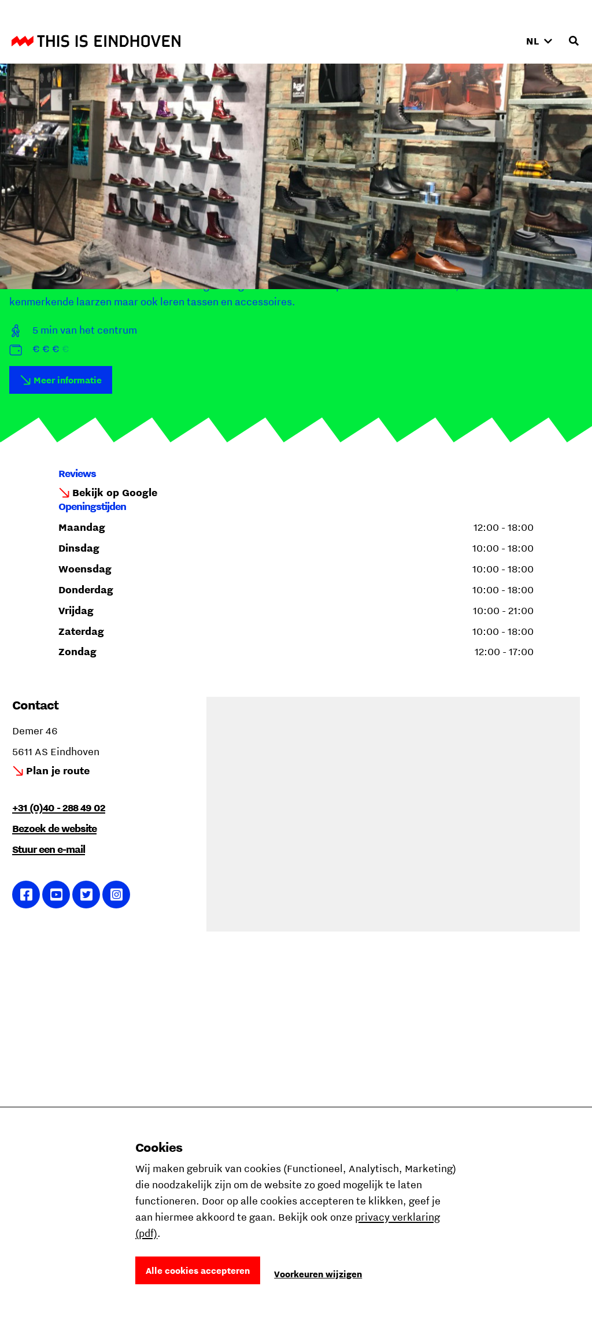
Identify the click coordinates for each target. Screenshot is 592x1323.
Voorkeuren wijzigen (318, 1274)
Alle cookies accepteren (198, 1270)
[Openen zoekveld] (573, 41)
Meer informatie (68, 380)
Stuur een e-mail (48, 849)
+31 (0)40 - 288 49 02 (58, 807)
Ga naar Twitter (86, 894)
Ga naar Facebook (26, 894)
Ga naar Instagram (116, 894)
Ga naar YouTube (56, 894)
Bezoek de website (54, 828)
